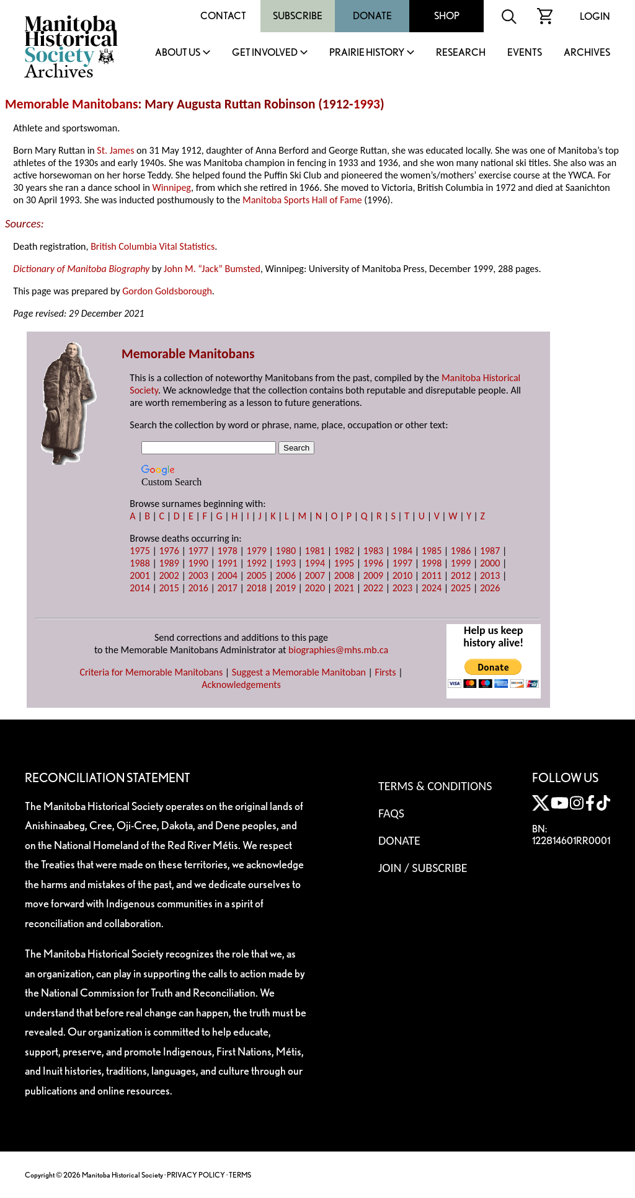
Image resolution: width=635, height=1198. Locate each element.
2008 (344, 575)
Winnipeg (172, 187)
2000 (490, 563)
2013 (490, 575)
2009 (373, 575)
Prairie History (366, 53)
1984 (402, 551)
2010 (402, 575)
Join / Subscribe (423, 867)
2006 (286, 575)
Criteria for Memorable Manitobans (151, 672)
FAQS (391, 813)
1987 (490, 551)
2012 (461, 575)
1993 (366, 104)
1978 (227, 551)
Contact (223, 16)
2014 (139, 588)
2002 (169, 575)
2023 (402, 588)
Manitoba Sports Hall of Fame (302, 200)
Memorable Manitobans (71, 104)
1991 (227, 563)
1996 (373, 563)
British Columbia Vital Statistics (153, 246)
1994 (315, 563)
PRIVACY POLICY (196, 1174)
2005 (257, 575)
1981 (315, 551)
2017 (227, 588)
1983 (373, 551)
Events (524, 53)
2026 (490, 588)
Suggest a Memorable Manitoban (299, 672)
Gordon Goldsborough (167, 291)
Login (595, 16)
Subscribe (297, 16)
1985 (432, 551)
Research (461, 53)
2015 (169, 588)
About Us (177, 53)
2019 (286, 588)
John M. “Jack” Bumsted (212, 269)
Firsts (385, 672)
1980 (286, 551)
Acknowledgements (241, 684)
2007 (315, 575)
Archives (587, 53)
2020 (315, 588)
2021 (344, 588)
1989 (169, 563)
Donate (372, 16)
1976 (169, 551)
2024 (432, 588)
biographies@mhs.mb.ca (338, 650)
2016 (198, 588)
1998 (432, 563)
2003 (198, 575)
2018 (257, 588)
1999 (461, 563)
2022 (373, 588)
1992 (257, 563)
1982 (344, 551)
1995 (344, 563)
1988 (139, 563)
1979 (257, 551)
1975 (139, 551)
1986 (461, 551)
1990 (198, 563)
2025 (461, 588)
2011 (432, 575)
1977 (198, 551)
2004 (227, 575)
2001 (139, 575)
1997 (402, 563)
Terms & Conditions (435, 785)
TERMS (240, 1174)
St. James (115, 150)
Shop (447, 16)
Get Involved (265, 53)
